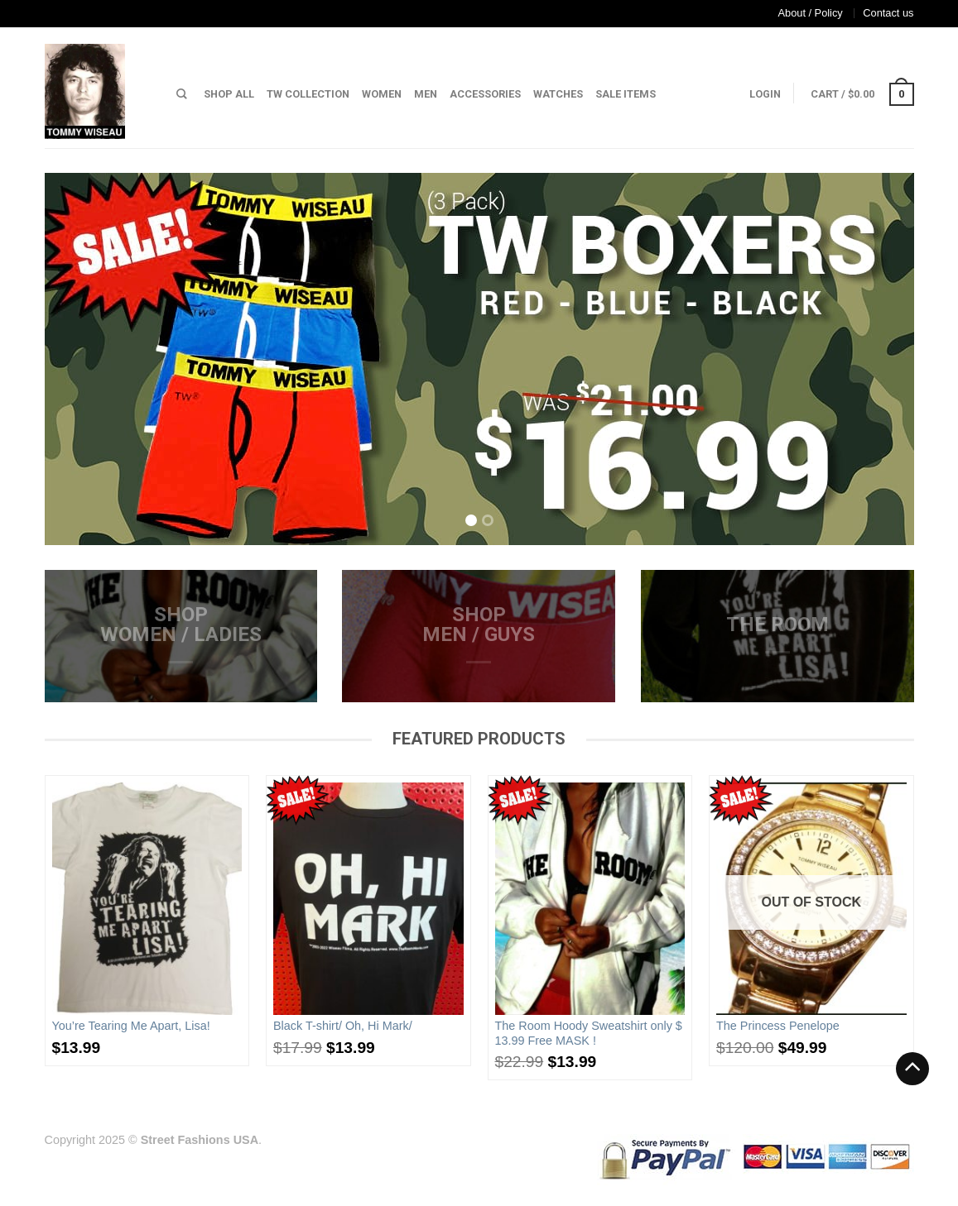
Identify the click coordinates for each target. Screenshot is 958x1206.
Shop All (229, 94)
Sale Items (625, 94)
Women (382, 94)
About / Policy (810, 13)
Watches (558, 94)
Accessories (485, 94)
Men (425, 94)
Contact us (888, 13)
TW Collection (308, 94)
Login (765, 94)
